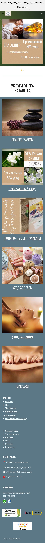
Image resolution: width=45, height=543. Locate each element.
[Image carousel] (22, 41)
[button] (2, 14)
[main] (22, 88)
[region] (22, 5)
